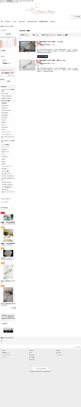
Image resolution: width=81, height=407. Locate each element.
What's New (58, 352)
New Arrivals (31, 355)
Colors (30, 352)
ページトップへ (78, 347)
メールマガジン (59, 355)
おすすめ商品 (32, 357)
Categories (31, 350)
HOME (3, 350)
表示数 (22, 34)
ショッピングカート (6, 355)
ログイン (5, 60)
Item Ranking (31, 359)
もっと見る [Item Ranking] (13, 308)
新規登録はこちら (7, 63)
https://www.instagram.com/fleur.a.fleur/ (8, 318)
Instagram (4, 323)
